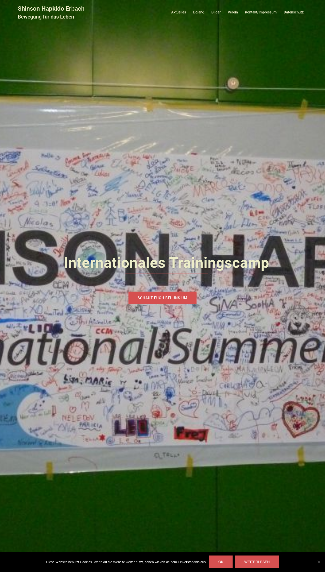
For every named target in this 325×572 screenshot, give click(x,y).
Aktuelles (178, 12)
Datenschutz (294, 12)
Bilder (216, 12)
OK (220, 562)
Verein (233, 12)
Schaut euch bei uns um (162, 298)
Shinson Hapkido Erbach (51, 8)
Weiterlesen (257, 562)
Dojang (198, 12)
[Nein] (318, 561)
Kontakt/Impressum (261, 12)
